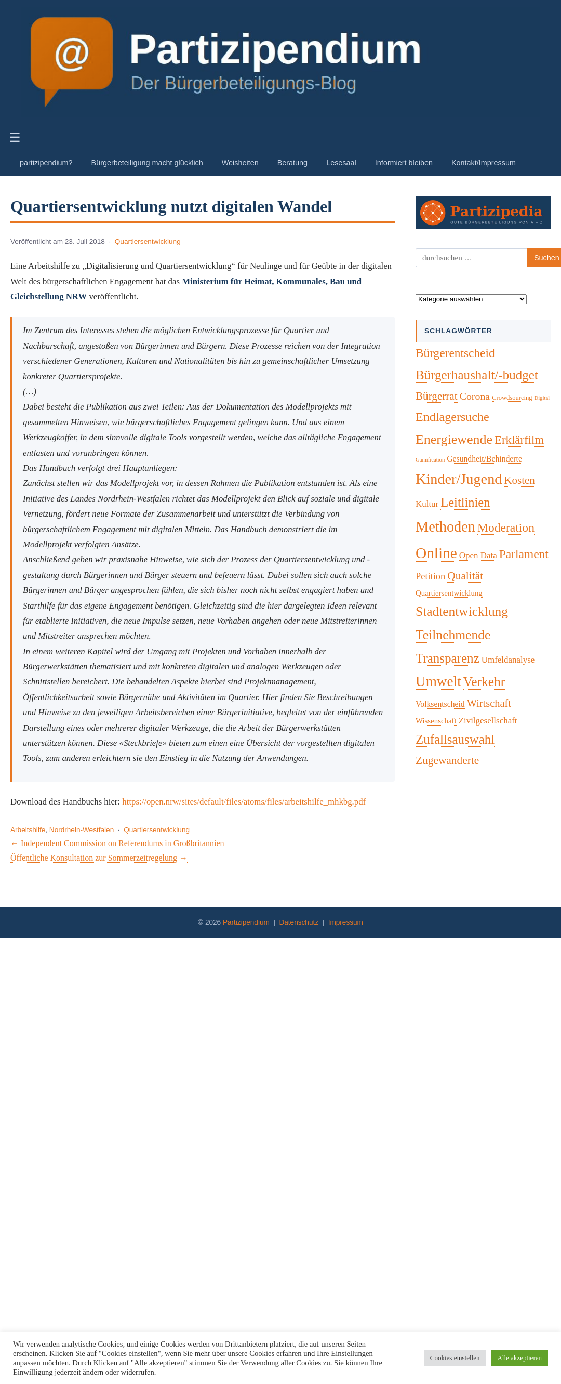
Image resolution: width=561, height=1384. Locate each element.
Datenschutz (298, 922)
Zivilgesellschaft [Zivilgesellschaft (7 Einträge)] (488, 721)
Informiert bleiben (404, 163)
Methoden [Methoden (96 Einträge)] (445, 527)
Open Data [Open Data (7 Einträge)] (478, 555)
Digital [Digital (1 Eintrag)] (542, 398)
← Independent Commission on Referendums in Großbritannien (117, 843)
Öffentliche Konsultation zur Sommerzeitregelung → (99, 857)
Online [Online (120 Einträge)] (436, 553)
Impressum (345, 922)
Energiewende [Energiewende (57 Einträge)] (454, 439)
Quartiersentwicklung (148, 241)
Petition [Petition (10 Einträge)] (430, 576)
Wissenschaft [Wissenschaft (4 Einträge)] (436, 721)
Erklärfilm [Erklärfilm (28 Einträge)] (519, 439)
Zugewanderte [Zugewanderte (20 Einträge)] (447, 760)
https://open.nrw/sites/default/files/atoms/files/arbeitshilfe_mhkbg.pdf (244, 802)
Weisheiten (240, 163)
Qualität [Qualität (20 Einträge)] (465, 576)
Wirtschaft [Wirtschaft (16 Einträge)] (489, 703)
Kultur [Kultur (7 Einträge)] (427, 504)
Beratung (292, 163)
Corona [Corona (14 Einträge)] (475, 396)
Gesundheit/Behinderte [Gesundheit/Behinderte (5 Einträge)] (484, 458)
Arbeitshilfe (27, 830)
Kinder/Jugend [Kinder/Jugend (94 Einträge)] (459, 479)
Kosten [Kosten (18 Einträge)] (519, 480)
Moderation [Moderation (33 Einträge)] (506, 527)
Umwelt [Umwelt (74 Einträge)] (438, 681)
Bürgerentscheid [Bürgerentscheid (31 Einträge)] (455, 353)
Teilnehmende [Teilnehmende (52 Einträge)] (453, 634)
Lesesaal (341, 163)
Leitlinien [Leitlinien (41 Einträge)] (465, 502)
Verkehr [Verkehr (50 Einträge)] (484, 681)
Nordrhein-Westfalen (81, 830)
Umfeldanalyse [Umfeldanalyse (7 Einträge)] (508, 660)
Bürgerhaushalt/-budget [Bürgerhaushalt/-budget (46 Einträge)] (477, 375)
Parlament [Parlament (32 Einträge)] (524, 554)
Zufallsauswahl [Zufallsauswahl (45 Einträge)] (455, 739)
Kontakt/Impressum (483, 163)
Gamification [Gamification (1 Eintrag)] (430, 460)
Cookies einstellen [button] (455, 1358)
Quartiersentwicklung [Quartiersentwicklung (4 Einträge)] (449, 593)
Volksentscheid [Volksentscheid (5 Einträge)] (440, 704)
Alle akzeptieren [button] (519, 1358)
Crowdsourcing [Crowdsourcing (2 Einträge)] (512, 397)
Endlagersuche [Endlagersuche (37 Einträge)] (452, 417)
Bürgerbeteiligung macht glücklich (147, 163)
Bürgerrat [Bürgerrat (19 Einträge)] (437, 396)
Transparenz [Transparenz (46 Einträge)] (447, 658)
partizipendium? (46, 163)
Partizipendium (246, 922)
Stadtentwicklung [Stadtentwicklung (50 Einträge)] (462, 611)
